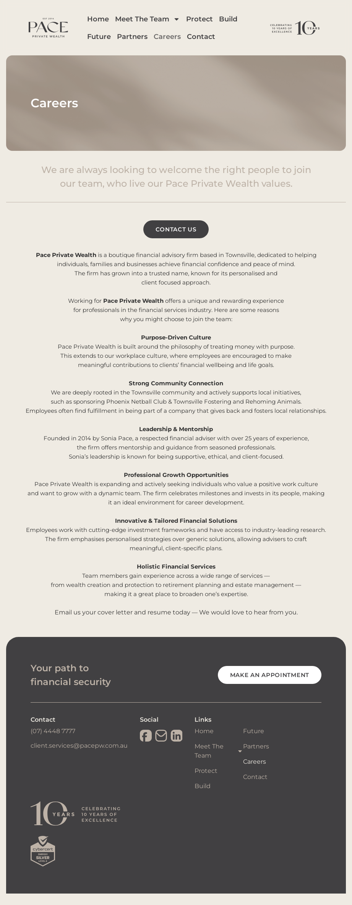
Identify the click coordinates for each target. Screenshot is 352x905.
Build (243, 25)
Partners (146, 42)
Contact (215, 42)
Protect (214, 25)
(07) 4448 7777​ (53, 742)
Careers (181, 42)
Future (113, 42)
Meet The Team (162, 25)
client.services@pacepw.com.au (79, 757)
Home (112, 25)
